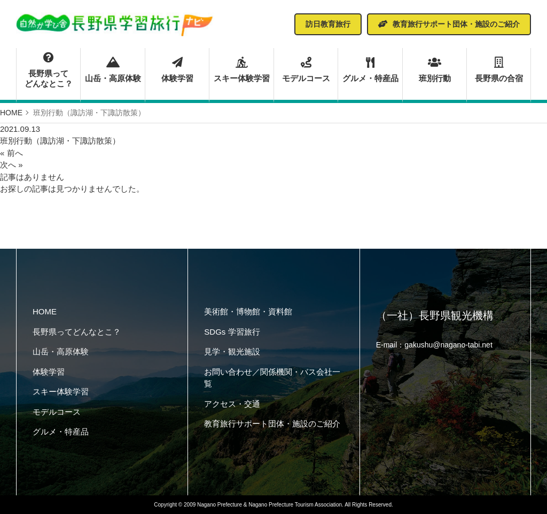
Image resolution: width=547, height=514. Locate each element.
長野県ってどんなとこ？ (48, 70)
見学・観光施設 (232, 351)
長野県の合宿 (498, 70)
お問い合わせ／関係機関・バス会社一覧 (272, 378)
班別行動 (434, 70)
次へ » (11, 164)
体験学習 (177, 70)
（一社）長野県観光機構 (435, 315)
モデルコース (306, 70)
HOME (45, 311)
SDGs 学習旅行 (232, 331)
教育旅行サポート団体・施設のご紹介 (272, 423)
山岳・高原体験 (112, 70)
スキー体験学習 (241, 70)
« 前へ (11, 152)
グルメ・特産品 (370, 70)
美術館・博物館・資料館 (248, 311)
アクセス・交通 (232, 403)
